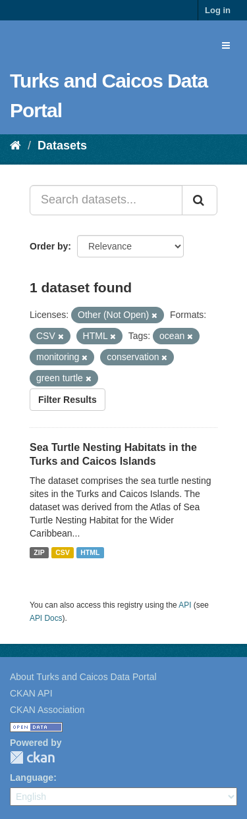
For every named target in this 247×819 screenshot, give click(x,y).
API (184, 605)
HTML (89, 552)
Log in (218, 10)
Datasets (62, 145)
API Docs (46, 618)
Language (31, 777)
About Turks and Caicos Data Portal (83, 677)
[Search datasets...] (106, 200)
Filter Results (67, 399)
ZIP (39, 552)
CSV (62, 552)
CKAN (32, 757)
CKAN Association (47, 709)
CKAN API (31, 693)
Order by (49, 246)
